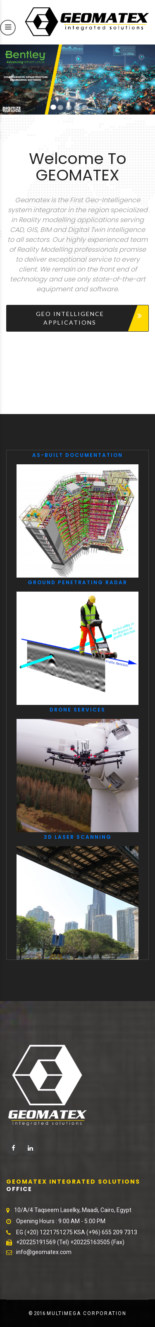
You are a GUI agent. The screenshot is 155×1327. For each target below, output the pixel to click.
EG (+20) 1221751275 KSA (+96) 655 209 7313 (76, 1232)
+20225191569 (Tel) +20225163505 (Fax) (70, 1242)
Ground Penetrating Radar (77, 582)
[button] (11, 78)
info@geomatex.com (44, 1252)
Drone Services (77, 709)
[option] (77, 705)
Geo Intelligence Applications (70, 318)
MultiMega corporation (86, 1313)
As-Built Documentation (77, 455)
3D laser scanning (78, 836)
